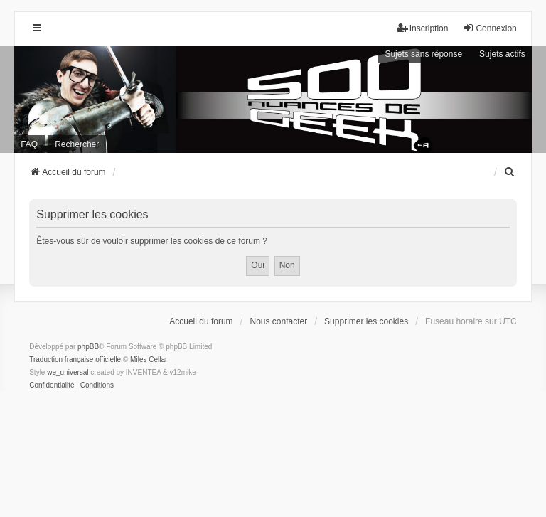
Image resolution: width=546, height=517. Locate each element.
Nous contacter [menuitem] (279, 321)
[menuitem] (510, 172)
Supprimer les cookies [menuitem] (366, 321)
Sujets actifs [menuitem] (502, 54)
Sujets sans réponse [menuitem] (423, 54)
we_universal (67, 372)
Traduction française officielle (75, 359)
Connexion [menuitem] (489, 28)
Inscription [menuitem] (423, 28)
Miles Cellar (148, 359)
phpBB (88, 347)
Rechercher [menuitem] (77, 144)
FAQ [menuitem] (29, 144)
